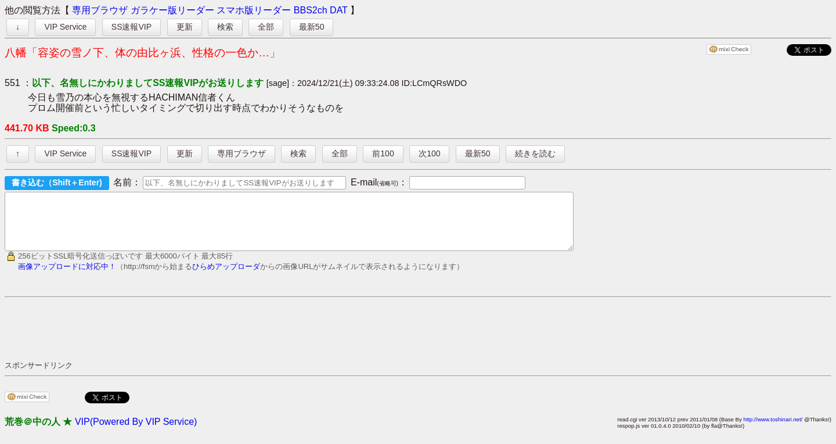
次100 (429, 153)
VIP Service (65, 26)
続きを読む (535, 153)
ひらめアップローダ (226, 277)
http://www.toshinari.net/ (772, 430)
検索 (225, 26)
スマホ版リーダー (254, 10)
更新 (184, 26)
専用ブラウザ (100, 10)
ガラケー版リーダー (172, 10)
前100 (383, 153)
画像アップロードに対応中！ (67, 277)
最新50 (312, 26)
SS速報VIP (131, 26)
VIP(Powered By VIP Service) (136, 432)
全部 (266, 26)
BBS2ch (310, 10)
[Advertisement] (216, 339)
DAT (339, 10)
